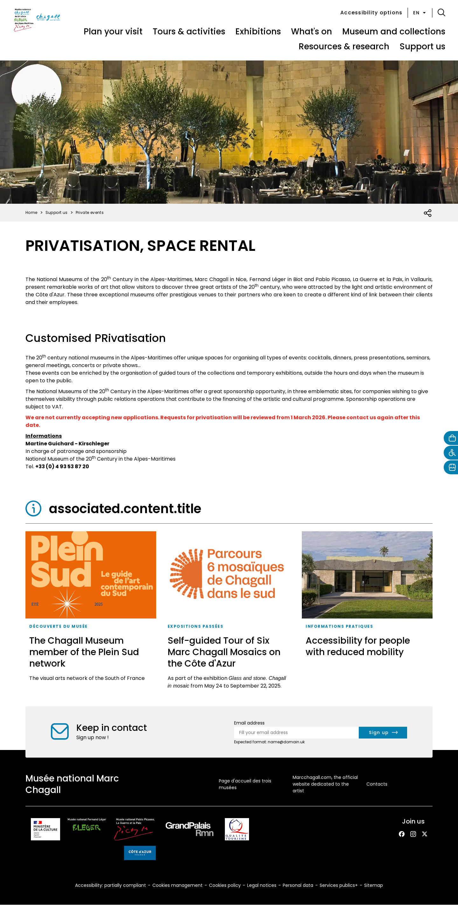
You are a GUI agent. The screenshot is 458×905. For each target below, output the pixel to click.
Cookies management (177, 885)
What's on (311, 31)
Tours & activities (189, 31)
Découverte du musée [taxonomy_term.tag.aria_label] (58, 626)
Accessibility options (371, 12)
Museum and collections (393, 31)
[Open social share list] (428, 213)
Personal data (298, 885)
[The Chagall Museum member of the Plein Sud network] (90, 612)
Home (31, 212)
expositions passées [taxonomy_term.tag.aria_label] (196, 626)
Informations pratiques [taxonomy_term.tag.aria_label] (339, 626)
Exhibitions (258, 31)
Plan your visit (113, 31)
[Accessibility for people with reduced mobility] (367, 612)
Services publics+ (339, 885)
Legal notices (261, 885)
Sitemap (373, 885)
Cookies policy (225, 885)
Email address (249, 723)
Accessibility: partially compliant (110, 885)
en (420, 13)
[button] (441, 13)
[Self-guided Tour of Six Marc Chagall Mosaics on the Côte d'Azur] (229, 612)
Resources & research (344, 46)
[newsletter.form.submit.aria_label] (383, 733)
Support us (422, 46)
